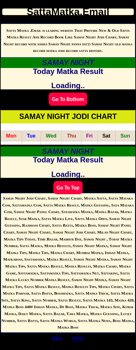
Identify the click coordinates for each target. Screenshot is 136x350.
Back (57, 338)
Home (78, 338)
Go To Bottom (68, 99)
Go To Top (68, 187)
